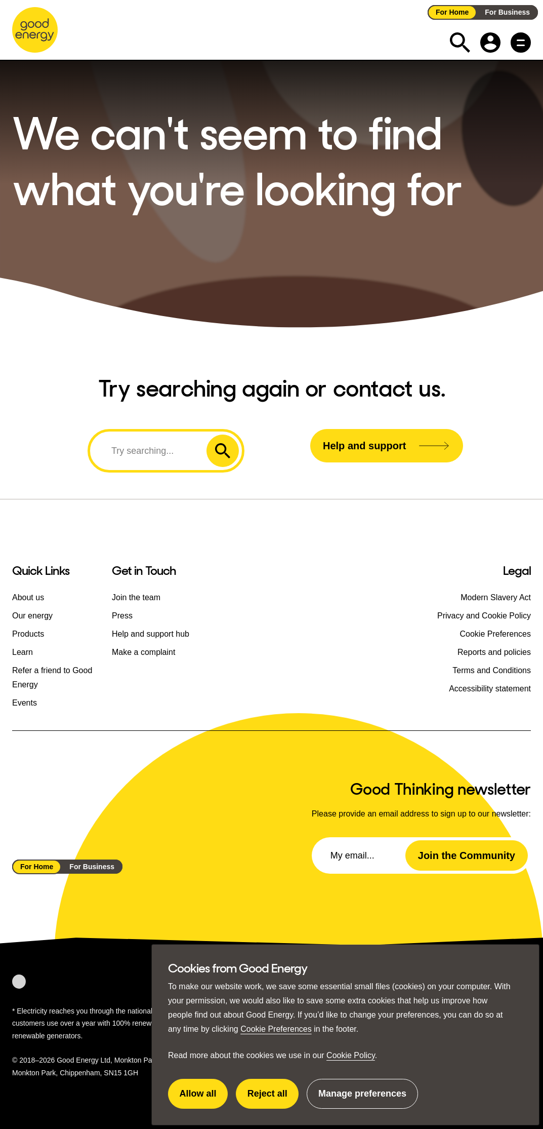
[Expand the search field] (460, 42)
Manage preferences (362, 1098)
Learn (22, 652)
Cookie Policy (350, 1055)
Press (122, 615)
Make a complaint (143, 652)
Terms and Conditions (491, 670)
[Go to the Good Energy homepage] (35, 30)
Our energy (32, 615)
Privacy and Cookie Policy (484, 615)
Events (24, 702)
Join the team (136, 597)
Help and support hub (150, 634)
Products (28, 634)
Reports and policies (494, 652)
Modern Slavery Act (496, 597)
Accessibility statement (490, 688)
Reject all (273, 1098)
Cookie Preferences (276, 1029)
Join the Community (466, 855)
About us (28, 597)
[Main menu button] (521, 42)
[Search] (149, 451)
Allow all (204, 1098)
